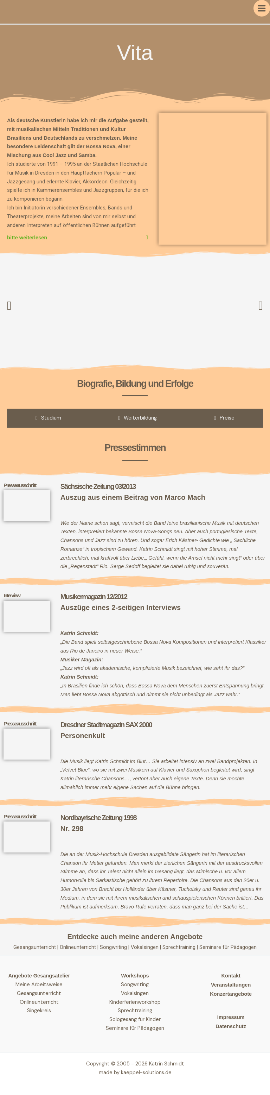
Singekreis (39, 1010)
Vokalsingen (145, 947)
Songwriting (114, 947)
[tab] (48, 418)
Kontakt (230, 975)
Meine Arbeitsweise (39, 984)
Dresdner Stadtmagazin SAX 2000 (106, 725)
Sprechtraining (179, 947)
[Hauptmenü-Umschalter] (261, 8)
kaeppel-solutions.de (146, 1072)
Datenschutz (231, 1026)
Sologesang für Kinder (135, 1019)
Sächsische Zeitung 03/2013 (98, 486)
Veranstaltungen (231, 985)
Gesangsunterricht (34, 947)
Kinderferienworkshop (135, 1002)
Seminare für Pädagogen (228, 947)
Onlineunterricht (78, 947)
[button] (9, 306)
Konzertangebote (231, 994)
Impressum (231, 1017)
